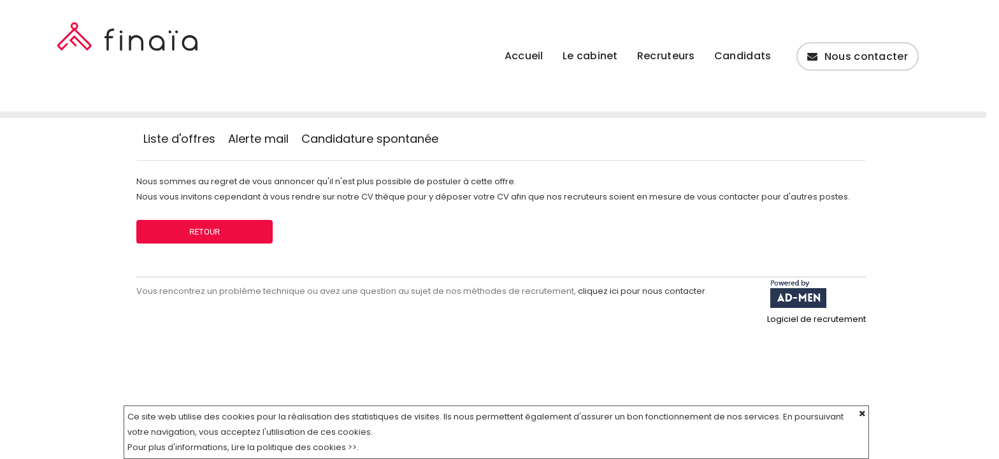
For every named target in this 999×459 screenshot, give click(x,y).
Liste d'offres (179, 139)
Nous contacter (857, 56)
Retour (204, 232)
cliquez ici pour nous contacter (641, 291)
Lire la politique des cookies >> (294, 447)
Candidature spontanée (369, 139)
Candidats (743, 55)
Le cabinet (590, 55)
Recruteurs (666, 55)
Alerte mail (258, 139)
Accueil (524, 55)
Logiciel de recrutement (816, 319)
